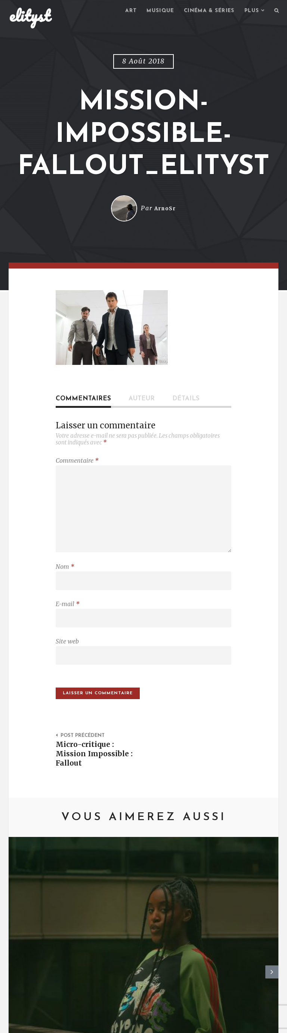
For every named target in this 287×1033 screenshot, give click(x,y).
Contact (70, 1024)
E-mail (68, 613)
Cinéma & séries (205, 11)
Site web (67, 652)
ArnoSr (165, 209)
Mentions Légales (118, 1024)
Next (271, 904)
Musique (152, 11)
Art (122, 11)
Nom (65, 574)
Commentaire (77, 461)
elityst (30, 16)
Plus (250, 11)
